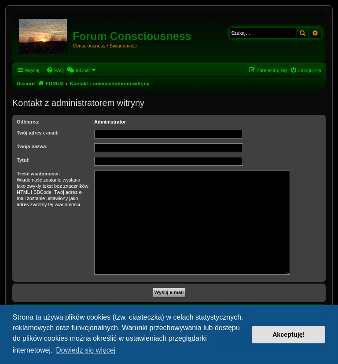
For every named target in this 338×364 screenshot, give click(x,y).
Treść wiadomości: (38, 173)
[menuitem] (55, 70)
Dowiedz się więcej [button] (85, 350)
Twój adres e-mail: (38, 132)
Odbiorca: (28, 121)
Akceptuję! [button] (288, 334)
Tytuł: (23, 160)
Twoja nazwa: (32, 146)
